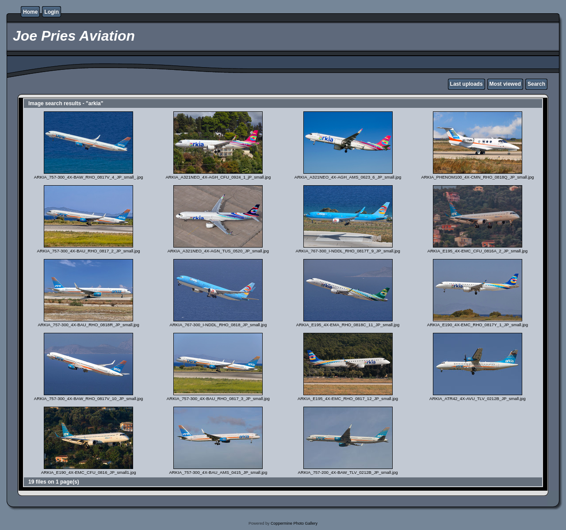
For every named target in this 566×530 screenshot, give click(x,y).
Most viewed (505, 84)
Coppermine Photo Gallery (294, 523)
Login (51, 12)
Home (30, 12)
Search (536, 84)
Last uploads (466, 84)
